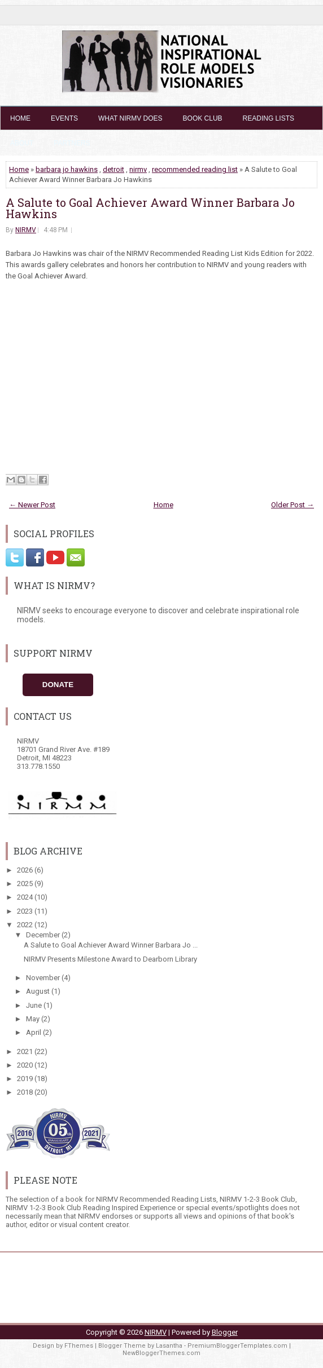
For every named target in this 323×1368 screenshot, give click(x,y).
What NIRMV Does (130, 118)
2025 (25, 883)
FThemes (78, 1345)
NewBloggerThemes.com (161, 1353)
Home (20, 118)
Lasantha (169, 1345)
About (21, 143)
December (44, 935)
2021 (25, 1051)
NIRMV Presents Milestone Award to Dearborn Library (110, 959)
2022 (25, 924)
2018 (25, 1092)
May (33, 1019)
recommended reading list (195, 169)
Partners (72, 143)
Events (64, 118)
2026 (25, 870)
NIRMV (25, 230)
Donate (57, 684)
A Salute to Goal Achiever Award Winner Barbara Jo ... (111, 945)
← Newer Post (32, 505)
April (34, 1032)
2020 (25, 1065)
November (44, 977)
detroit (113, 169)
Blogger (225, 1332)
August (38, 991)
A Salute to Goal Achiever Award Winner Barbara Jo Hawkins (150, 208)
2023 (25, 911)
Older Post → (292, 505)
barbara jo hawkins (67, 169)
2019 (25, 1078)
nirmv (138, 169)
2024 (25, 897)
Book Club (202, 118)
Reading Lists (268, 118)
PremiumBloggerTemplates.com (237, 1345)
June (34, 1005)
